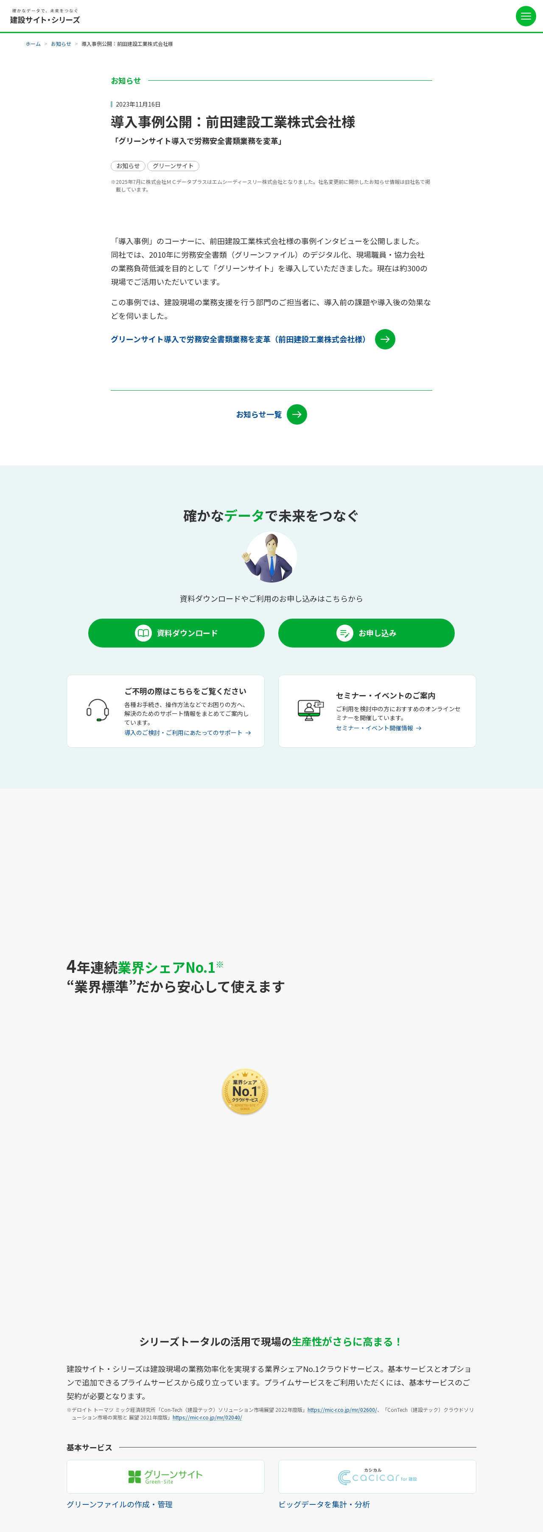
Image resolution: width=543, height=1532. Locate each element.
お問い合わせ (296, 1407)
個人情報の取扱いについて (141, 1499)
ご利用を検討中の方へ (308, 1339)
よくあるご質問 (299, 1393)
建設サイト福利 (48, 1448)
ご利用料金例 (128, 1353)
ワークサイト (45, 1393)
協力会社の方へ (299, 1353)
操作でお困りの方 (218, 1421)
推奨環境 (206, 1407)
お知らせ (61, 43)
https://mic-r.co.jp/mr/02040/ (207, 1014)
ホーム (33, 43)
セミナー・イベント (305, 1380)
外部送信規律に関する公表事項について (228, 1499)
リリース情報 (212, 1366)
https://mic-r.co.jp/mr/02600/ (342, 1006)
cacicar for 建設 (48, 1380)
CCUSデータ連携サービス (61, 1421)
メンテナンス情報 (218, 1380)
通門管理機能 (45, 1366)
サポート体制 (212, 1353)
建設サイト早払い (51, 1434)
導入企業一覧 (128, 1393)
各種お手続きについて (224, 1393)
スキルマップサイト (54, 1407)
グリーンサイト (47, 1353)
